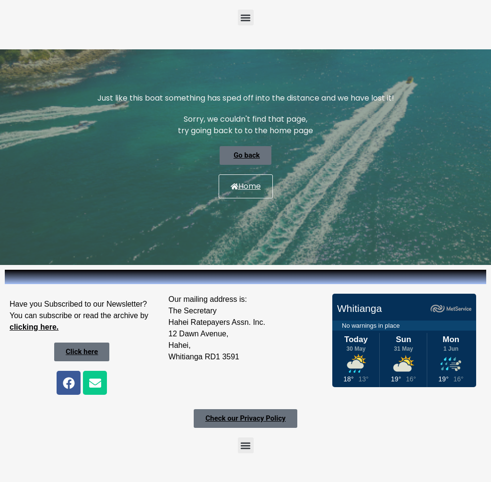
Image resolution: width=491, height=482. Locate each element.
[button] (246, 17)
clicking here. (34, 327)
